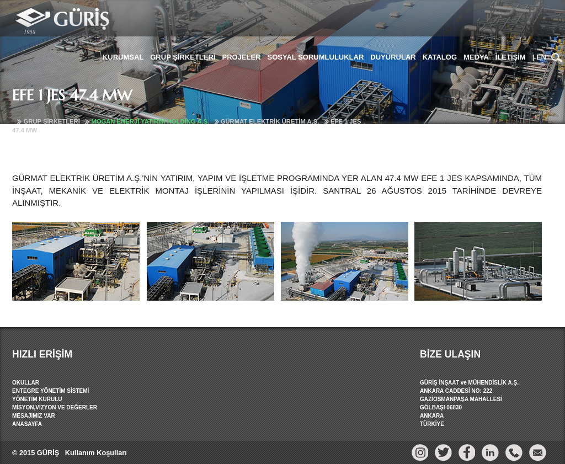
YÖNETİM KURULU (37, 399)
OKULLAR (25, 383)
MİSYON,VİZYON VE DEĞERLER (54, 407)
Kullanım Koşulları (94, 453)
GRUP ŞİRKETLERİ (52, 121)
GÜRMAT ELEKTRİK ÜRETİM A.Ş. (270, 121)
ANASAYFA (27, 424)
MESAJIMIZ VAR (33, 416)
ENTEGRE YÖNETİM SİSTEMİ (50, 391)
